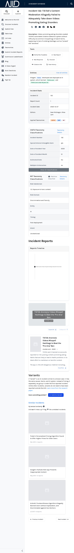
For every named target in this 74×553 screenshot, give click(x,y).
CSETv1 (53, 120)
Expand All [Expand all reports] (52, 329)
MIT (64, 120)
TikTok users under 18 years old (39, 82)
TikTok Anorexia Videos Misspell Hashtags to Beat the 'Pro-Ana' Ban (48, 315)
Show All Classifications (48, 170)
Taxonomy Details (60, 131)
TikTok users (50, 80)
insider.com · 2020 (49, 349)
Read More (62, 368)
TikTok (39, 77)
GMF (59, 120)
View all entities (61, 73)
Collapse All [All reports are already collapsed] (63, 329)
